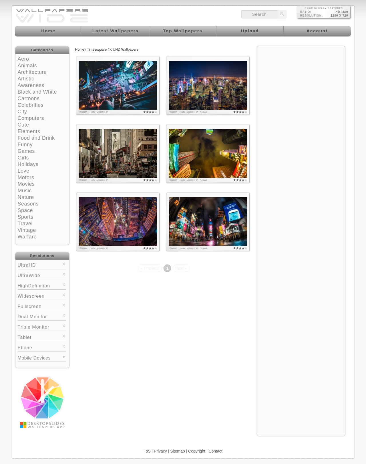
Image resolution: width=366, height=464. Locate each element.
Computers (31, 118)
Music (25, 191)
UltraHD (42, 265)
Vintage (27, 230)
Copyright (196, 451)
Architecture (32, 72)
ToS (147, 451)
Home (79, 50)
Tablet (42, 337)
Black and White (37, 92)
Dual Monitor (42, 316)
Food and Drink (36, 138)
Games (26, 151)
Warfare (27, 237)
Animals (27, 65)
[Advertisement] (301, 85)
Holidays (28, 164)
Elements (29, 131)
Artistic (26, 79)
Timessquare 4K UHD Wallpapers (112, 50)
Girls (23, 158)
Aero (23, 59)
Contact (215, 451)
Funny (25, 144)
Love (23, 171)
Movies (26, 184)
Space (25, 210)
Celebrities (31, 105)
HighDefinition (42, 285)
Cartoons (29, 98)
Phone (42, 347)
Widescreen (42, 296)
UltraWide (42, 275)
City (22, 111)
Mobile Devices (34, 358)
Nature (26, 197)
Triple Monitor (42, 326)
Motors (26, 177)
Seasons (28, 204)
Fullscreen (42, 306)
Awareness (31, 85)
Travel (25, 223)
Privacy (160, 451)
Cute (23, 125)
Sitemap (177, 451)
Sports (25, 217)
